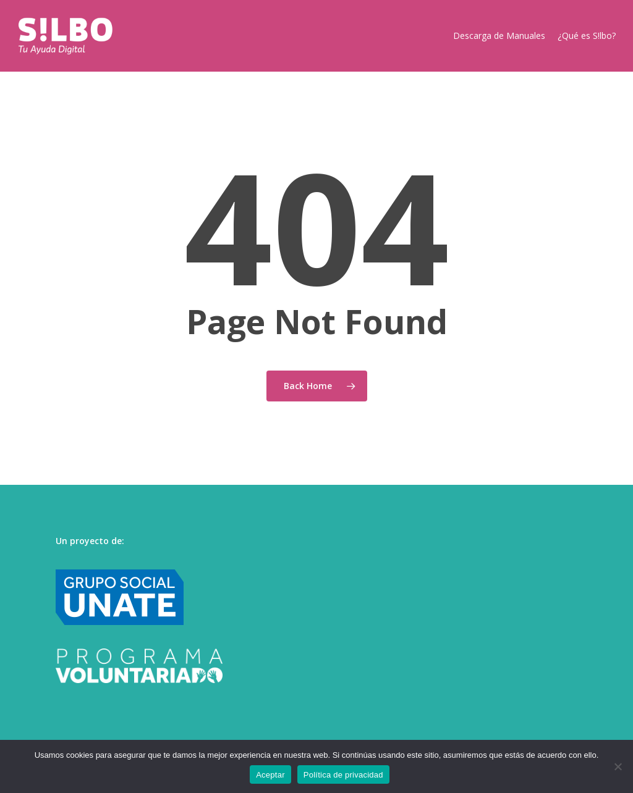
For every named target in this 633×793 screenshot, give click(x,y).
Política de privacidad (343, 774)
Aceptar (270, 774)
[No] (617, 766)
